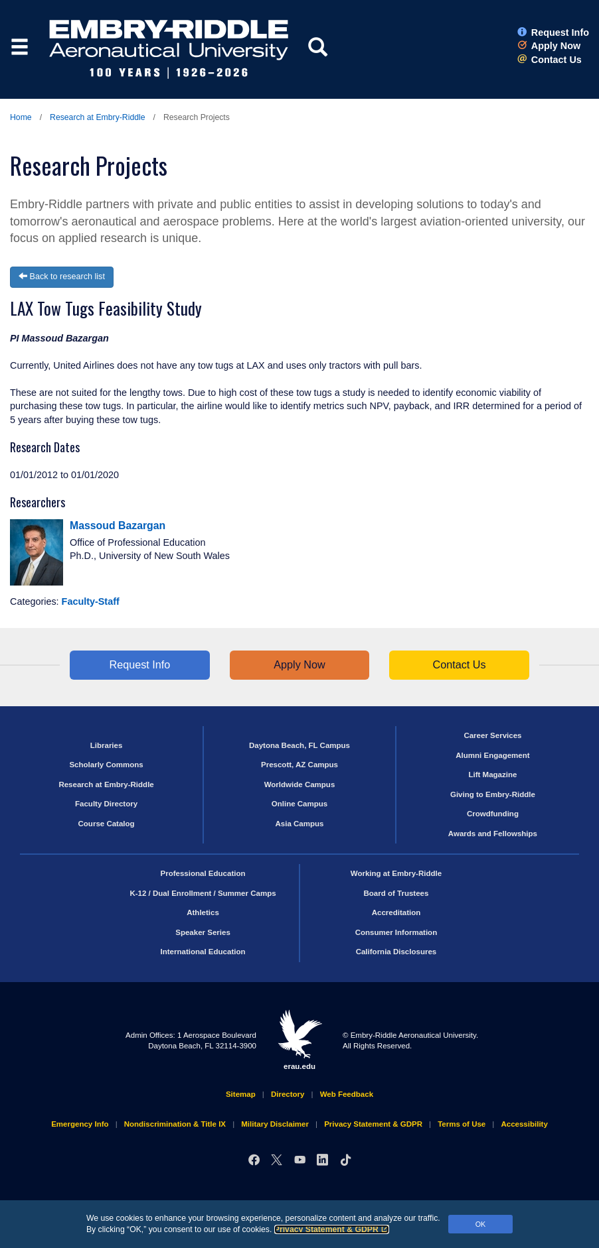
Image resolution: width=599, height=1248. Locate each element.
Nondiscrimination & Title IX (175, 1124)
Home (21, 117)
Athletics (203, 912)
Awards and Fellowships (492, 834)
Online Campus (299, 804)
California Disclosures (396, 952)
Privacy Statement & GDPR (331, 1229)
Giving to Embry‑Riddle (492, 794)
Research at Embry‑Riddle (97, 117)
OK (480, 1224)
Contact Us (549, 59)
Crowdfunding (493, 814)
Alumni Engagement (492, 755)
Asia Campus (300, 824)
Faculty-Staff (91, 601)
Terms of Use (461, 1124)
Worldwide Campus (299, 784)
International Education (203, 952)
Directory (288, 1094)
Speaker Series (202, 932)
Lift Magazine (492, 775)
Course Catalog (106, 824)
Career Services (492, 735)
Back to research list (62, 276)
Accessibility (524, 1124)
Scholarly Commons (106, 765)
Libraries (106, 745)
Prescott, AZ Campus (299, 765)
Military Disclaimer (275, 1124)
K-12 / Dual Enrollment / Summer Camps (202, 893)
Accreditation (396, 912)
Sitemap (241, 1094)
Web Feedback (346, 1094)
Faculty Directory (106, 804)
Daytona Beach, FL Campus (299, 745)
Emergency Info (79, 1124)
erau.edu (299, 1039)
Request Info (553, 32)
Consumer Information (396, 932)
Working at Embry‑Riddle (396, 873)
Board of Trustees (396, 893)
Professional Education (203, 873)
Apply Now (548, 45)
